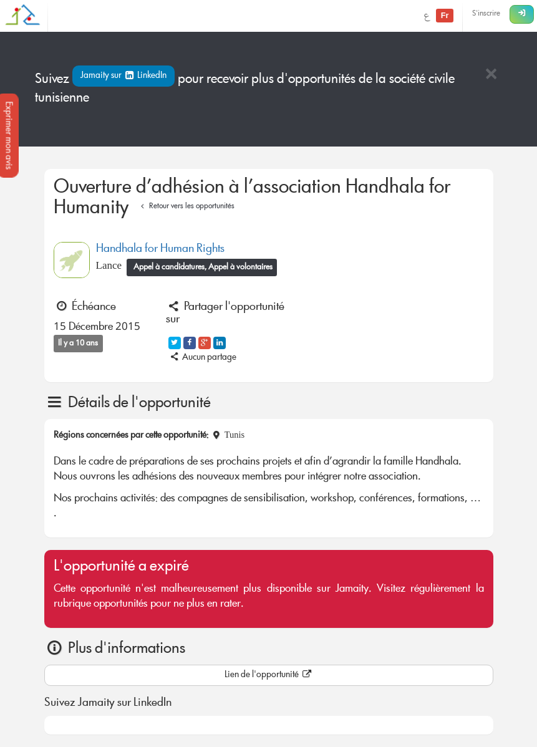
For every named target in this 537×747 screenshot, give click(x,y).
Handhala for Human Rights (160, 249)
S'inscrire (486, 14)
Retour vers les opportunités (186, 206)
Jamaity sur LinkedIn (123, 76)
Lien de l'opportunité (269, 675)
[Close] (490, 75)
